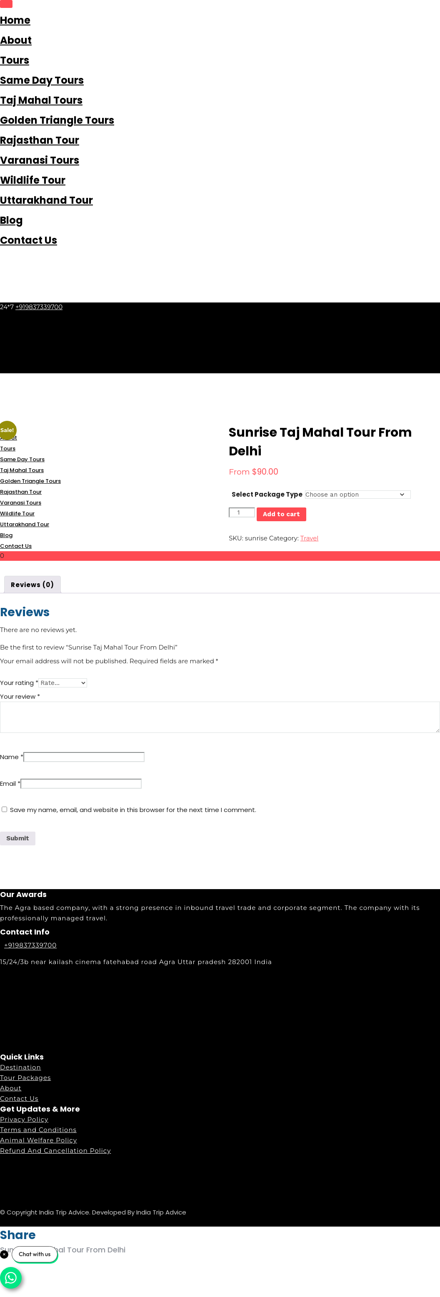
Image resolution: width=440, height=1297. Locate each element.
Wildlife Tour (32, 180)
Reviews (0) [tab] (32, 584)
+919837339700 (38, 307)
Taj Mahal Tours (41, 100)
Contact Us (28, 240)
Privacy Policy (24, 1119)
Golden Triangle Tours (57, 120)
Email (10, 783)
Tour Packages (25, 1078)
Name (11, 756)
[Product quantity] (242, 512)
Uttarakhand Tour (46, 200)
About (16, 40)
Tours (14, 60)
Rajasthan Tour (39, 140)
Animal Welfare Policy (38, 1140)
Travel (309, 538)
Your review (20, 696)
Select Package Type (267, 494)
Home (15, 20)
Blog (11, 220)
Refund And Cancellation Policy (55, 1151)
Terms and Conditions (38, 1130)
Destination (20, 1067)
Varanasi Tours (39, 160)
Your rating (19, 682)
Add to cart (281, 514)
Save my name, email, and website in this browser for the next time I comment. (133, 809)
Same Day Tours (42, 80)
